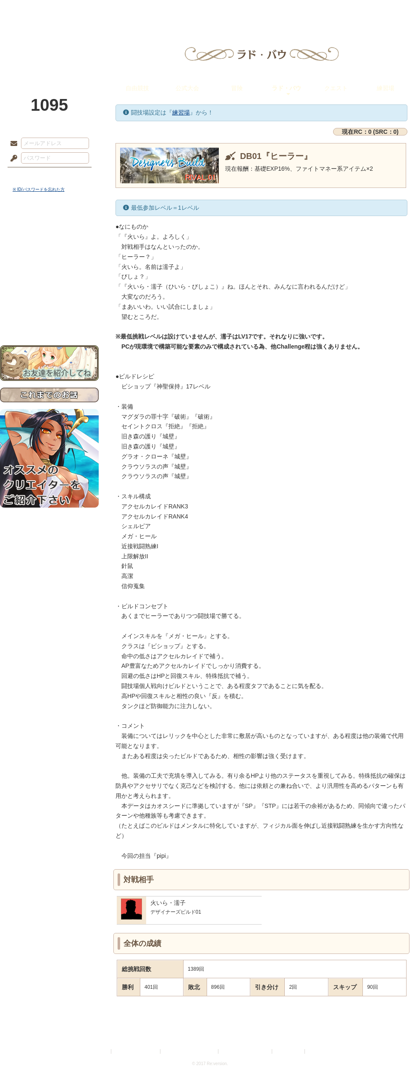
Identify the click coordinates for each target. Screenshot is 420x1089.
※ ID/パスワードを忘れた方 (39, 189)
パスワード (11, 158)
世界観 (49, 228)
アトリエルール (49, 281)
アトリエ (210, 10)
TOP (30, 10)
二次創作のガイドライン (246, 1051)
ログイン (29, 175)
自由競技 (137, 88)
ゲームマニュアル (49, 258)
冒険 (237, 88)
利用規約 (99, 1051)
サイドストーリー (49, 243)
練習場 (385, 88)
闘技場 (389, 10)
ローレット (150, 10)
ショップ (329, 10)
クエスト (336, 88)
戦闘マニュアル (49, 292)
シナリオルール (49, 271)
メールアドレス (11, 144)
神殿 (91, 10)
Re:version (319, 1051)
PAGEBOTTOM (399, 1066)
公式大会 (187, 88)
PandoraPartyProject (49, 46)
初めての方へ (49, 304)
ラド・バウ (286, 88)
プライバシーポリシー (136, 1051)
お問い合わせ (49, 319)
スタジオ (269, 10)
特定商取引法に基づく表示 (190, 1051)
